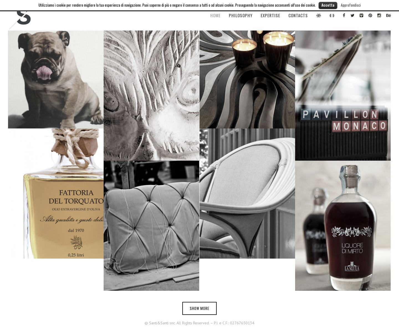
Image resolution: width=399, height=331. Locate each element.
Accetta (327, 5)
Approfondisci (351, 5)
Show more (199, 308)
